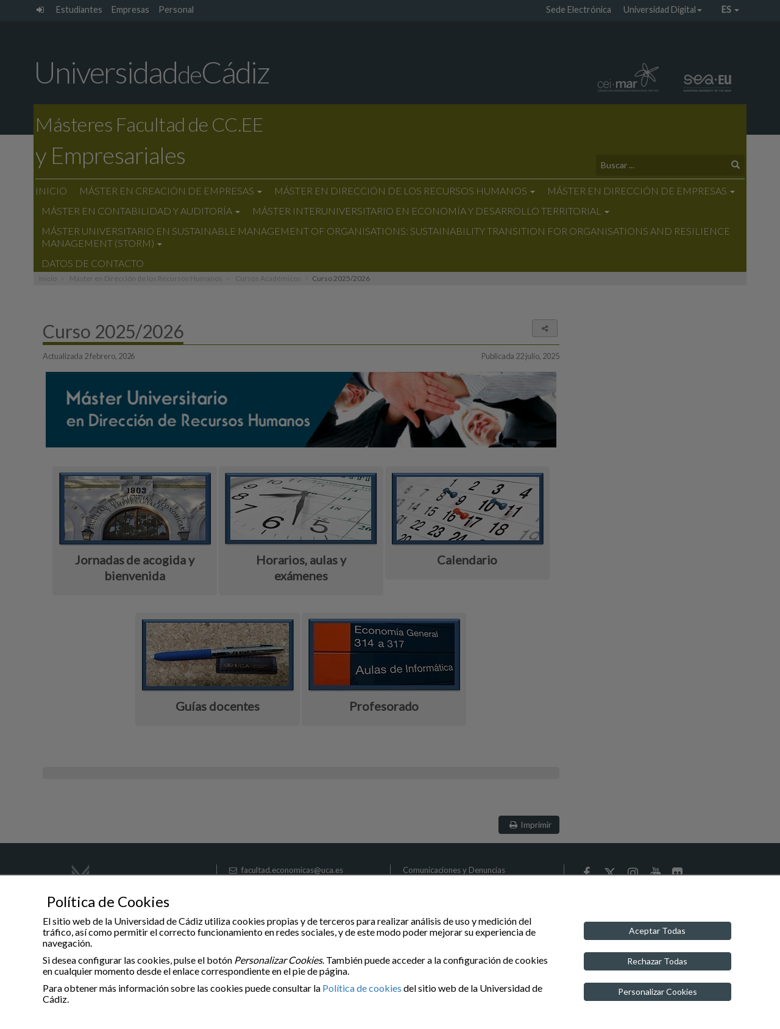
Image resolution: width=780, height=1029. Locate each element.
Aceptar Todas (657, 930)
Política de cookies (362, 988)
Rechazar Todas (657, 961)
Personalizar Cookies (657, 991)
